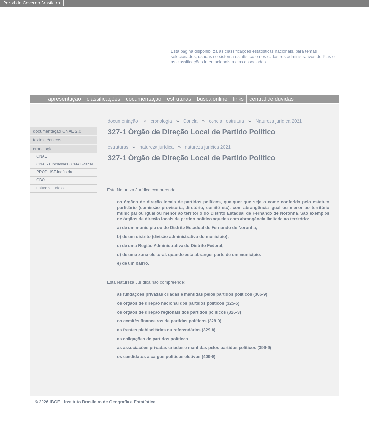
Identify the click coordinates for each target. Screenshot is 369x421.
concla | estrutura (226, 121)
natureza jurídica (157, 147)
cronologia (161, 121)
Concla (190, 121)
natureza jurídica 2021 (208, 147)
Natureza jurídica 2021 (278, 121)
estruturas (118, 147)
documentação (123, 121)
